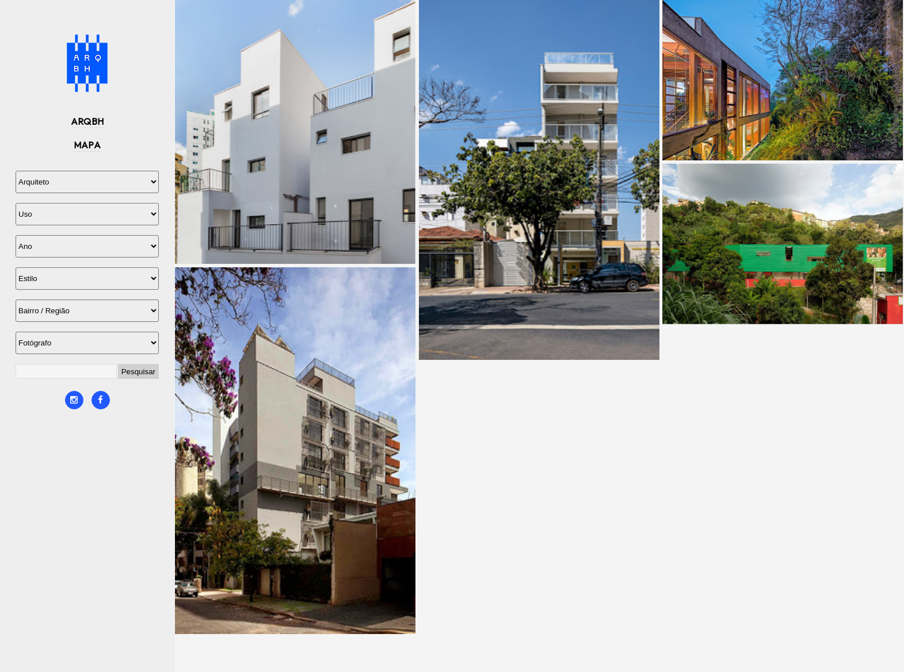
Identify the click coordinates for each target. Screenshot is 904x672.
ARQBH (87, 121)
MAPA (87, 145)
